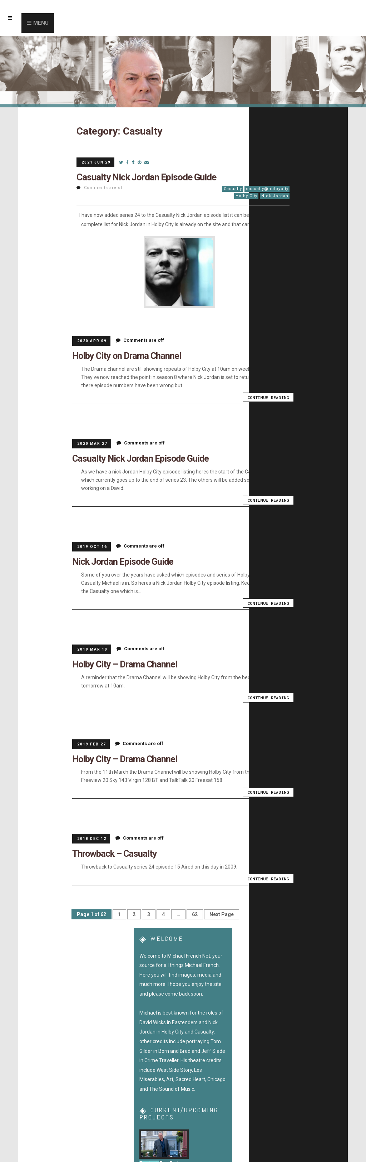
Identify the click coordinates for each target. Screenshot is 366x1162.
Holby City (246, 196)
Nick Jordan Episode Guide (120, 560)
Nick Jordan (274, 196)
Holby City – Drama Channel (121, 662)
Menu (41, 23)
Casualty (233, 188)
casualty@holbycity (267, 188)
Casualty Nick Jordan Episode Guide (146, 177)
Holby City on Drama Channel (123, 355)
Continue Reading (269, 397)
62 (195, 911)
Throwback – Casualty (112, 850)
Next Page (221, 911)
